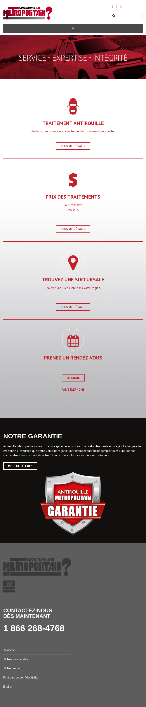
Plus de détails (73, 146)
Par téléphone (73, 389)
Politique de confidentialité (20, 677)
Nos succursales (17, 659)
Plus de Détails (20, 466)
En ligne (73, 378)
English (7, 686)
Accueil (11, 650)
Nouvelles (14, 668)
